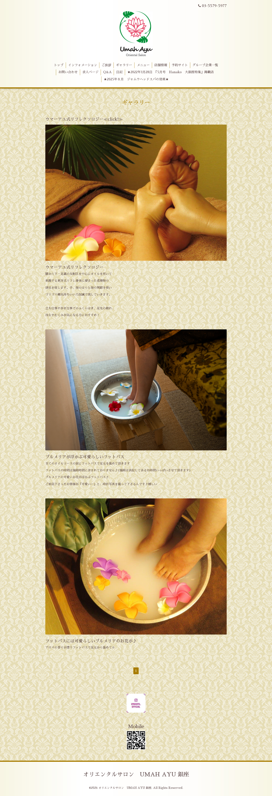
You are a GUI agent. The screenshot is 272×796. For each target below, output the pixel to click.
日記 (119, 72)
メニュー (143, 65)
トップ (58, 65)
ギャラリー (124, 65)
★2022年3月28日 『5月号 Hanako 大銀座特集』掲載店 (170, 72)
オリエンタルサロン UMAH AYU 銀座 (136, 774)
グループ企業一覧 (205, 65)
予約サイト (180, 65)
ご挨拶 (106, 65)
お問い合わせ (68, 72)
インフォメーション (82, 65)
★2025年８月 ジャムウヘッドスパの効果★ (136, 79)
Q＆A (107, 72)
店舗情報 (160, 65)
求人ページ (90, 72)
